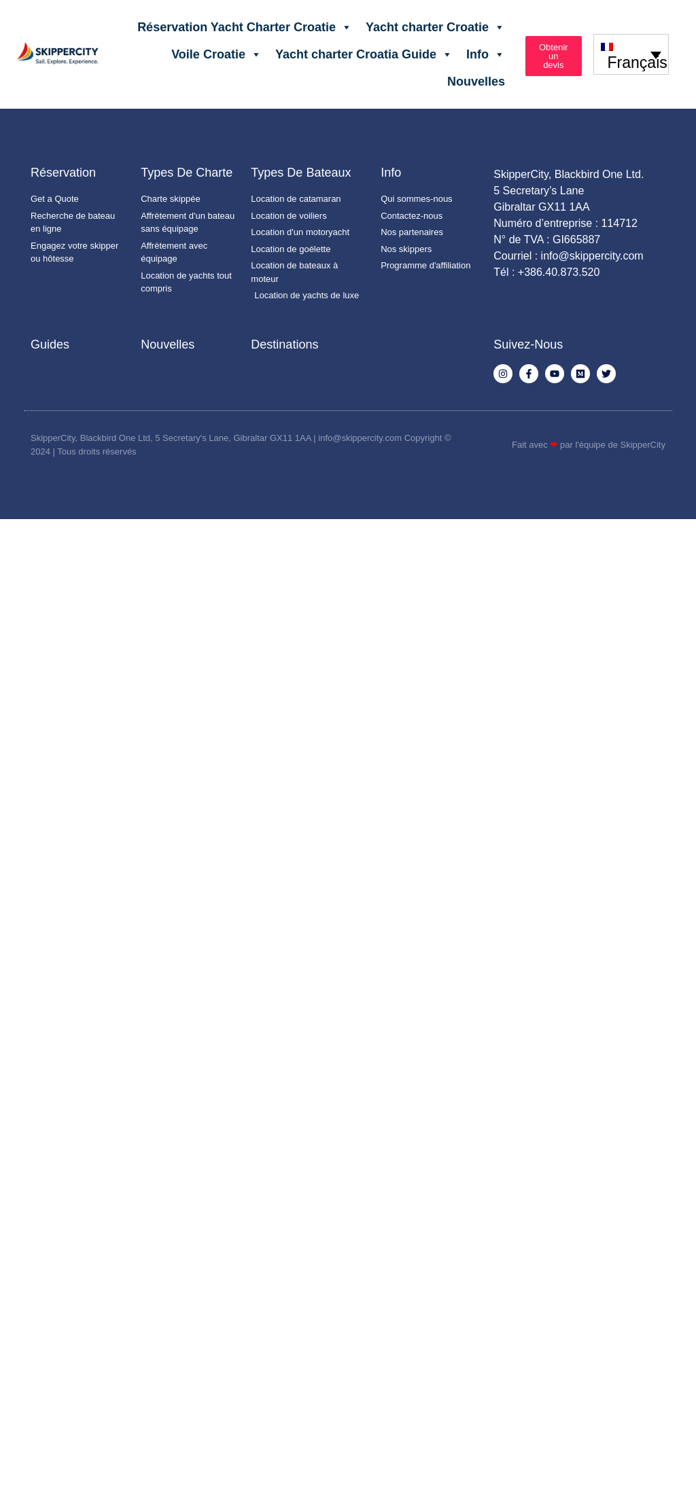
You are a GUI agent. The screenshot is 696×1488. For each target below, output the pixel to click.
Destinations (284, 344)
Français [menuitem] (637, 62)
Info (485, 54)
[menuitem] (631, 54)
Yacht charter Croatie (435, 27)
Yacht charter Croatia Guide (364, 54)
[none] (631, 54)
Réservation (63, 172)
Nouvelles (476, 81)
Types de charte (186, 172)
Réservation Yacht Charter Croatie (244, 27)
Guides (50, 344)
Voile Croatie (216, 54)
